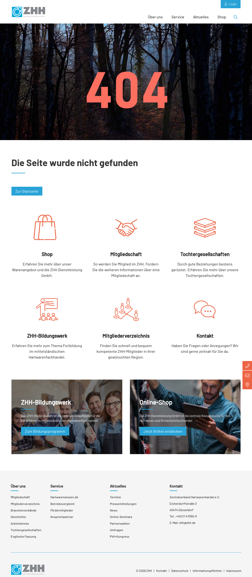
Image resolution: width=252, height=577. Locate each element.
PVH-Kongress (119, 539)
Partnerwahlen (120, 526)
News (114, 513)
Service (177, 17)
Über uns (155, 17)
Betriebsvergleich (62, 506)
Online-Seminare (121, 519)
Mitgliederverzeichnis (25, 506)
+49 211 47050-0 (186, 519)
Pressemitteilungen (123, 506)
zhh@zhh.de (187, 525)
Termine (115, 500)
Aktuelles (201, 17)
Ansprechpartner (61, 519)
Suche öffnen (237, 18)
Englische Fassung (23, 539)
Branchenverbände (23, 513)
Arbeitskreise (20, 526)
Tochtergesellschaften (26, 532)
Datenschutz (179, 573)
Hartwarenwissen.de (64, 500)
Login (231, 4)
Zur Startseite (26, 194)
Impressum (233, 573)
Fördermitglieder (61, 513)
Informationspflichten (207, 573)
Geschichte (18, 519)
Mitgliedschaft (20, 500)
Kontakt (176, 488)
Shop (221, 17)
